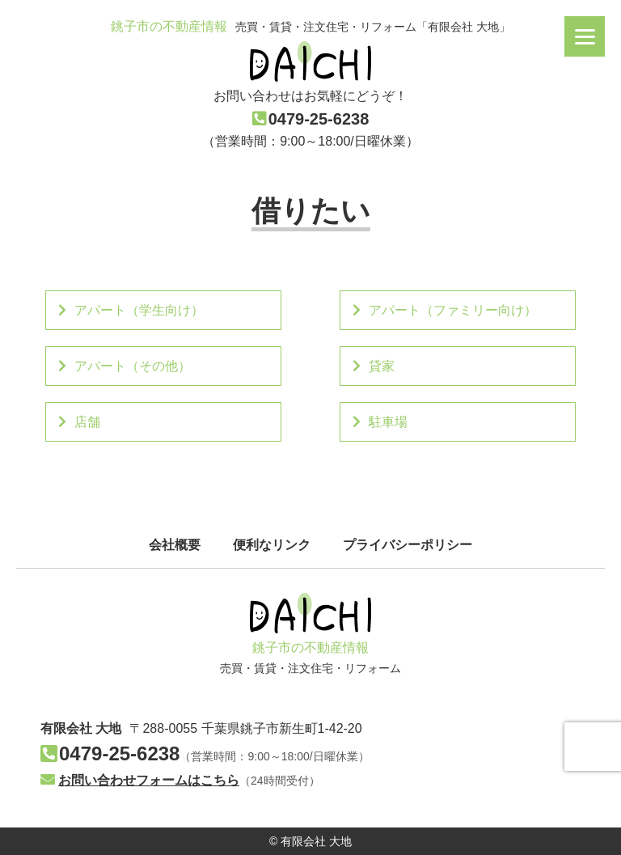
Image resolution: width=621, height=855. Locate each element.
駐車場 (380, 422)
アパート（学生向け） (131, 310)
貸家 (374, 366)
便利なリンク (271, 545)
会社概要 (175, 545)
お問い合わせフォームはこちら (139, 780)
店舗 (79, 422)
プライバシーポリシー (407, 545)
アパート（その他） (124, 366)
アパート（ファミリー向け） (445, 310)
